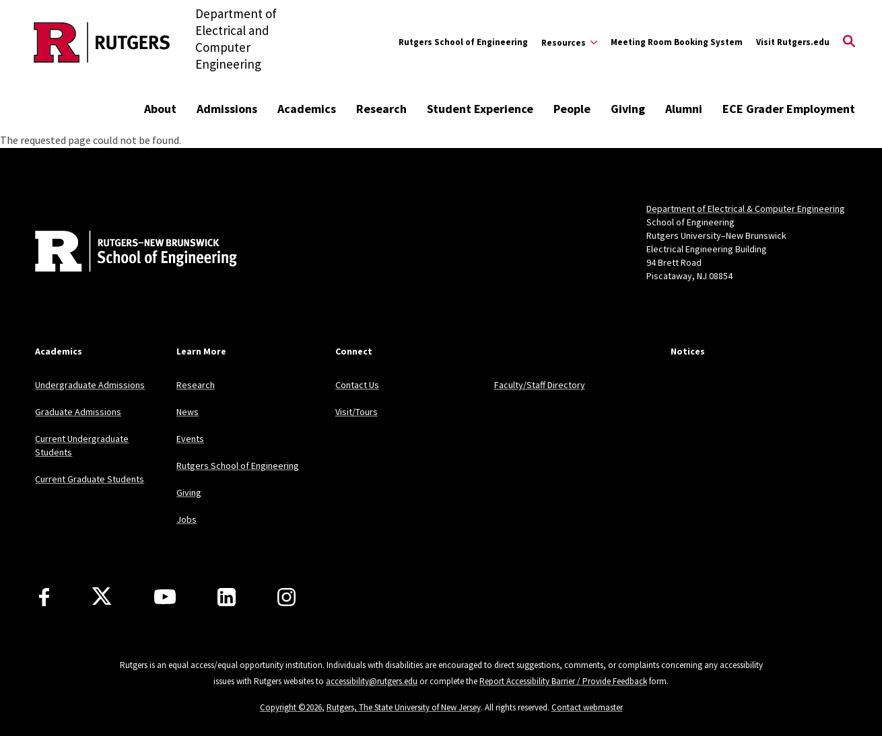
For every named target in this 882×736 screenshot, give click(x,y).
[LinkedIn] (226, 597)
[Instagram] (286, 597)
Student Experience (480, 108)
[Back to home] (124, 253)
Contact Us (357, 385)
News (187, 412)
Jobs (186, 519)
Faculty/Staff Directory (539, 385)
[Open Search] (849, 42)
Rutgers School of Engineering (463, 42)
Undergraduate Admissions (90, 385)
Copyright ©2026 (291, 707)
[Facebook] (44, 597)
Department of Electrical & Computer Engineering (745, 209)
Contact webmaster (587, 707)
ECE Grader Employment (788, 108)
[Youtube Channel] (165, 596)
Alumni (683, 108)
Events (190, 439)
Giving (628, 108)
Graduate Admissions (78, 412)
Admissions (227, 108)
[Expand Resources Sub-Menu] (569, 42)
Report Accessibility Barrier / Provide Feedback (563, 681)
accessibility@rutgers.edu (371, 681)
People (571, 108)
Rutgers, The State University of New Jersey (404, 707)
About (160, 108)
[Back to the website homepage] (102, 42)
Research (381, 108)
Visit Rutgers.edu (792, 42)
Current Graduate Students (89, 479)
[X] (101, 596)
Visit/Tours (356, 412)
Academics (306, 108)
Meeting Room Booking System (677, 42)
